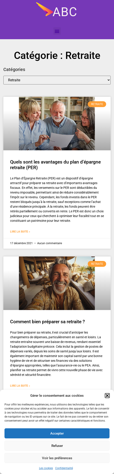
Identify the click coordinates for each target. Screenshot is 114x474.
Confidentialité (64, 468)
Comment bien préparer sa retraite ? (47, 321)
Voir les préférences (57, 458)
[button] (107, 395)
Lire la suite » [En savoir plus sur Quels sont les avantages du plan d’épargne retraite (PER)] (20, 231)
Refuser (57, 446)
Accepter (57, 433)
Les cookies (46, 468)
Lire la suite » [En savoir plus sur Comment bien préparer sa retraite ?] (20, 385)
